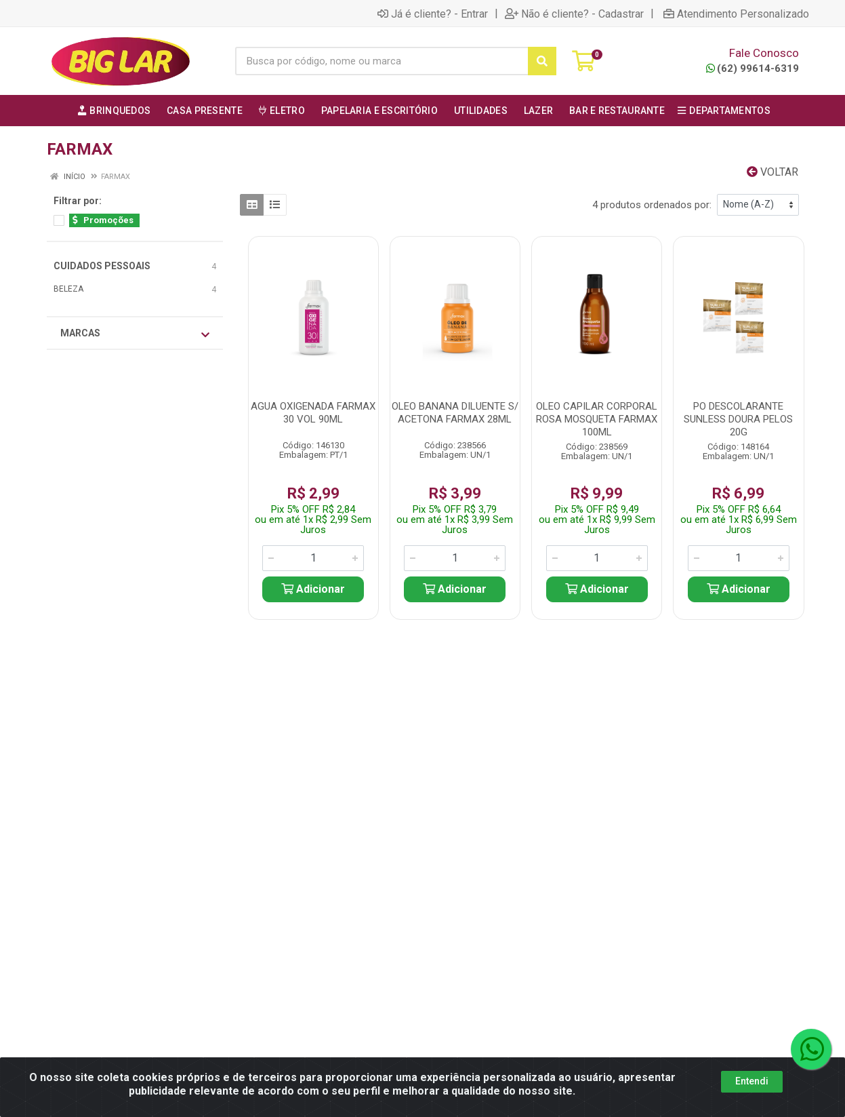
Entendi (751, 1081)
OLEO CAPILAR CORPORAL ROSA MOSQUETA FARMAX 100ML (596, 419)
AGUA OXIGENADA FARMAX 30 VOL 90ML (313, 412)
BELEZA (68, 289)
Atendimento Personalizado (736, 13)
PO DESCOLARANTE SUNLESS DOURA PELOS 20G (738, 419)
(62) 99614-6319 (752, 68)
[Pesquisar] (542, 61)
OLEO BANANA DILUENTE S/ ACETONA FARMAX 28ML (455, 412)
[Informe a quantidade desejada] (313, 558)
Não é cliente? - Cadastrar (574, 13)
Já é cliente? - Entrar (432, 13)
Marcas (134, 334)
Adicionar (313, 589)
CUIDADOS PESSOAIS (102, 265)
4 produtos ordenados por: (652, 205)
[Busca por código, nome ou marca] (381, 61)
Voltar (772, 171)
